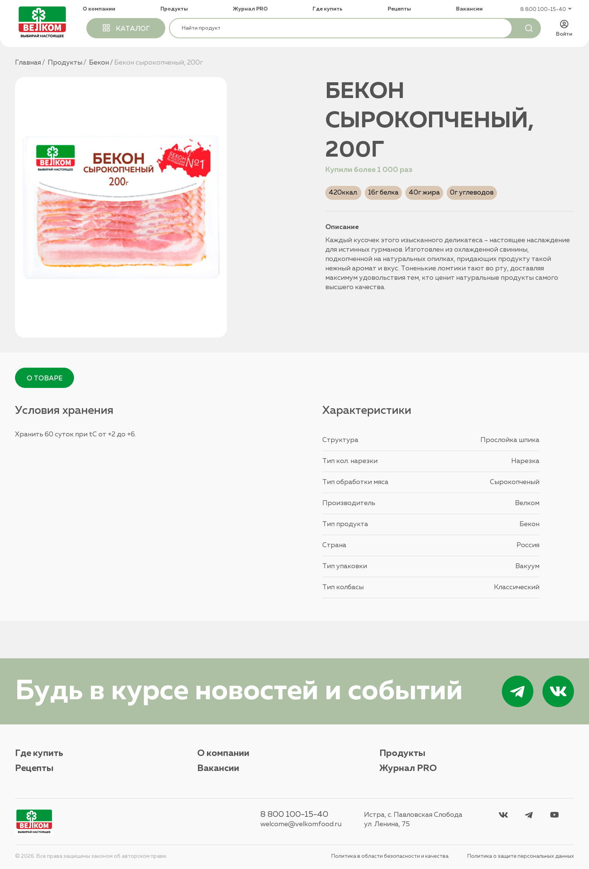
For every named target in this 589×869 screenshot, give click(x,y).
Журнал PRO (250, 9)
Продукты (174, 9)
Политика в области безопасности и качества (390, 856)
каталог (126, 27)
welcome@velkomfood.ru (300, 824)
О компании (99, 9)
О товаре (44, 378)
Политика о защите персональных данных (520, 856)
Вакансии (469, 9)
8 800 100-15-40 (294, 814)
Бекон (99, 62)
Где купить (328, 9)
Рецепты (399, 9)
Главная (28, 62)
